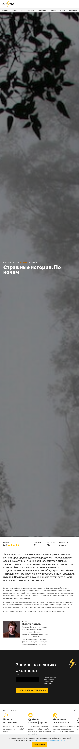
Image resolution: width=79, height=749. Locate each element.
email (18, 675)
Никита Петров (31, 624)
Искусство (73, 10)
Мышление (42, 10)
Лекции (16, 262)
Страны (14, 10)
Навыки (53, 10)
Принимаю (39, 745)
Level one (7, 262)
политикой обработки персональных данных (48, 740)
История (5, 10)
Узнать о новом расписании (31, 690)
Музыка (62, 10)
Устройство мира (27, 10)
